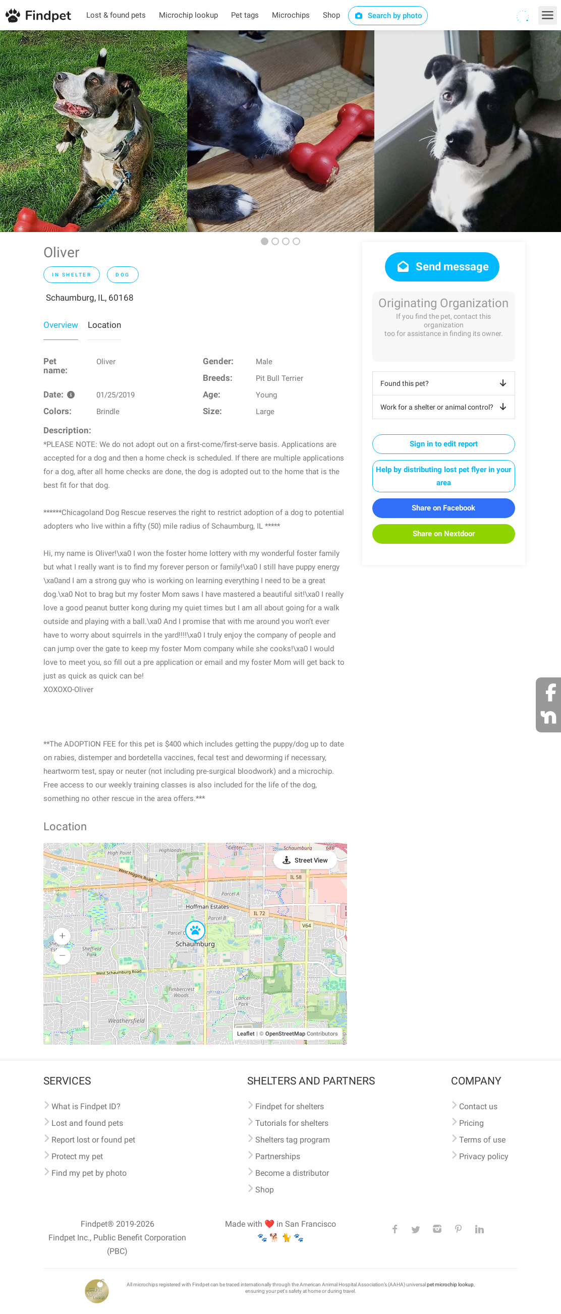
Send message (442, 266)
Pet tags (245, 15)
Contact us (478, 1106)
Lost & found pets (116, 15)
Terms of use (482, 1140)
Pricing (471, 1123)
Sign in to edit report (444, 443)
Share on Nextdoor (444, 533)
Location (104, 325)
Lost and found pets (87, 1123)
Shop (331, 15)
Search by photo (388, 15)
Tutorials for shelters (291, 1123)
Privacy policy (484, 1156)
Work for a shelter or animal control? (445, 407)
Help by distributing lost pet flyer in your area (443, 476)
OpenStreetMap (285, 1034)
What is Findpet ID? (86, 1106)
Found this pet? (445, 383)
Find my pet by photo (89, 1173)
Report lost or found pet (93, 1140)
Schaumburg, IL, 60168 (90, 298)
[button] (188, 921)
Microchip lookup (188, 15)
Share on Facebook (443, 507)
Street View (311, 860)
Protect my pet (77, 1156)
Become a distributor (292, 1173)
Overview (60, 325)
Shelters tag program (292, 1140)
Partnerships (277, 1156)
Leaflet (246, 1034)
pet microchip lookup (450, 1284)
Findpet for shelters (289, 1106)
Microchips (291, 15)
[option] (93, 131)
